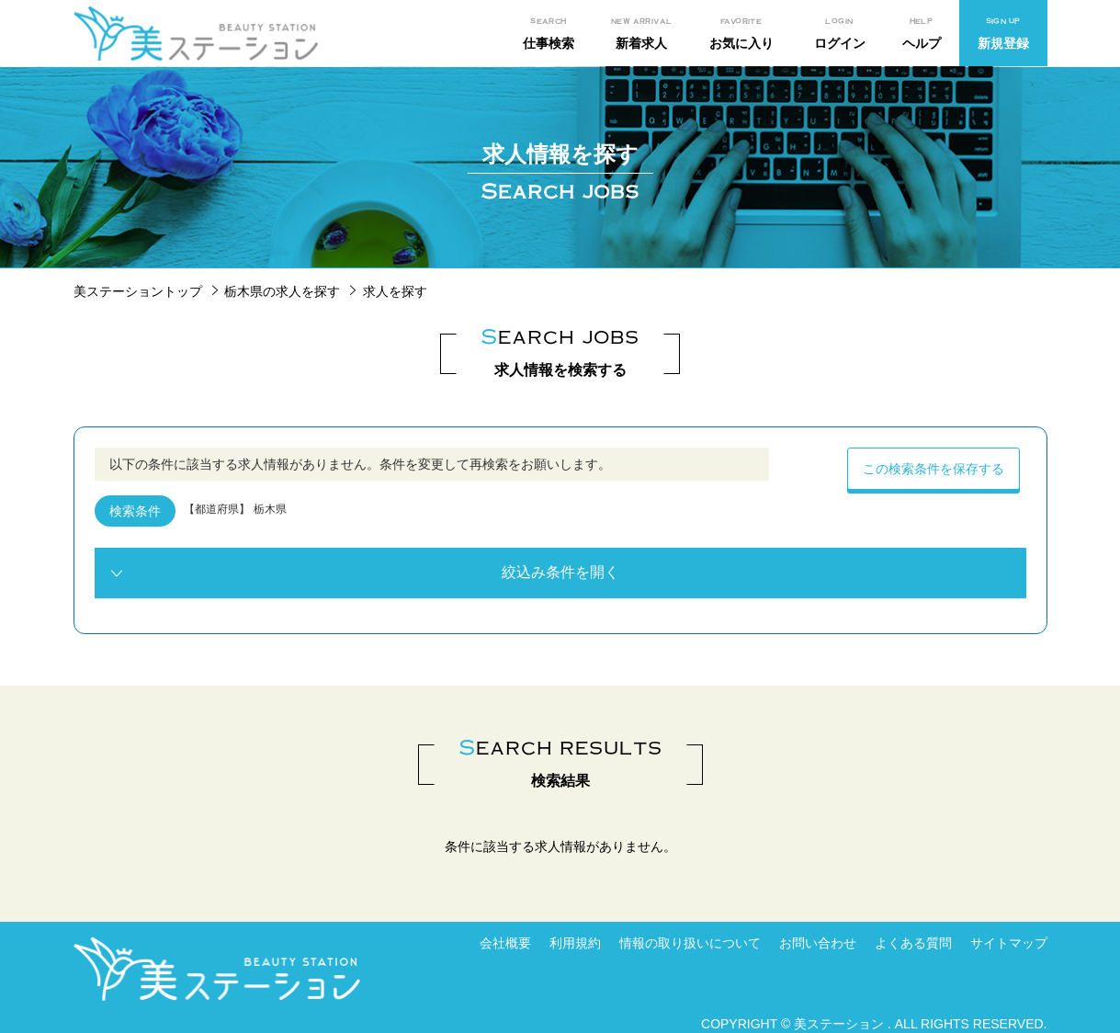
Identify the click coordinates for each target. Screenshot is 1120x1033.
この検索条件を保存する (933, 468)
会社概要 (505, 943)
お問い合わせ (817, 943)
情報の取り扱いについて (690, 943)
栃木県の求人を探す (282, 291)
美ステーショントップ (138, 291)
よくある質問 (913, 943)
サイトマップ (1008, 943)
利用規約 (575, 943)
